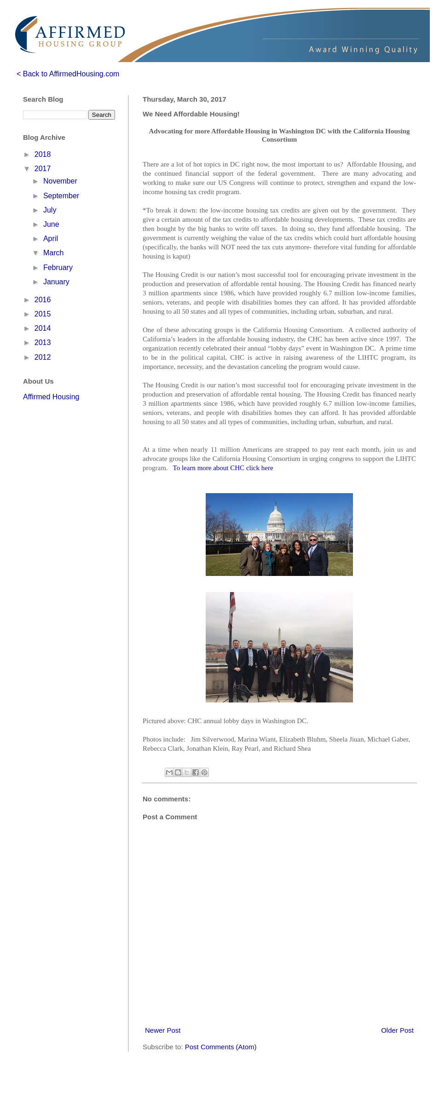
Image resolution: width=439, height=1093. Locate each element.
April (50, 238)
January (56, 282)
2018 (43, 154)
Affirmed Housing (51, 397)
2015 (43, 314)
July (49, 210)
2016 (43, 300)
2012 (43, 357)
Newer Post (163, 1030)
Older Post (397, 1030)
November (60, 181)
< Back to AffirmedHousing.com (68, 74)
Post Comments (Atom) (221, 1047)
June (51, 224)
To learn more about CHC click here (223, 468)
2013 (43, 342)
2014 (43, 328)
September (61, 196)
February (58, 267)
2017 (43, 169)
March (53, 253)
